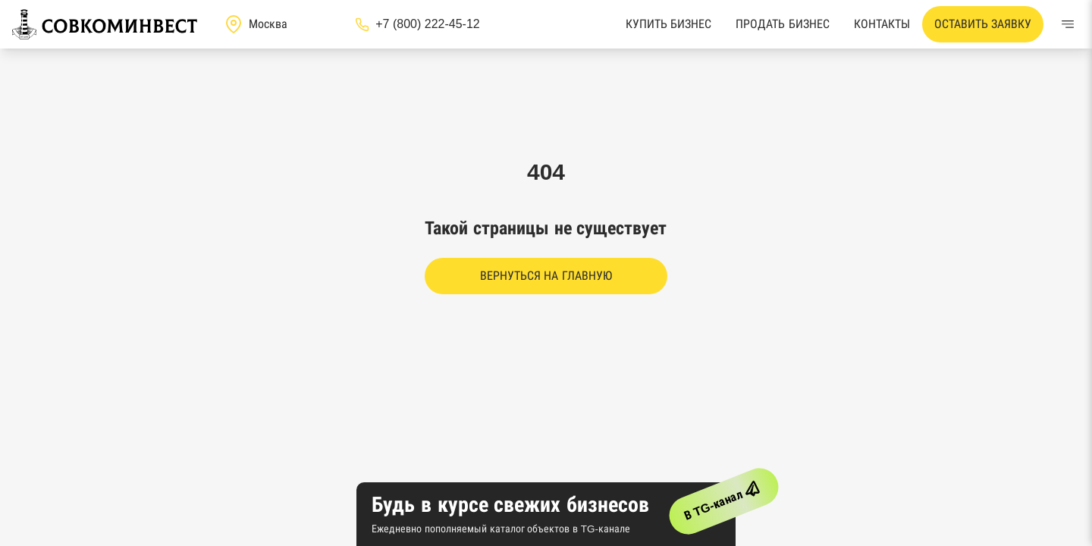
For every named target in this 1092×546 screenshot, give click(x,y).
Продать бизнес (782, 23)
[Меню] (1067, 24)
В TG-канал (724, 498)
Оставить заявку (982, 23)
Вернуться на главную (546, 275)
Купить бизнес (668, 23)
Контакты (882, 23)
